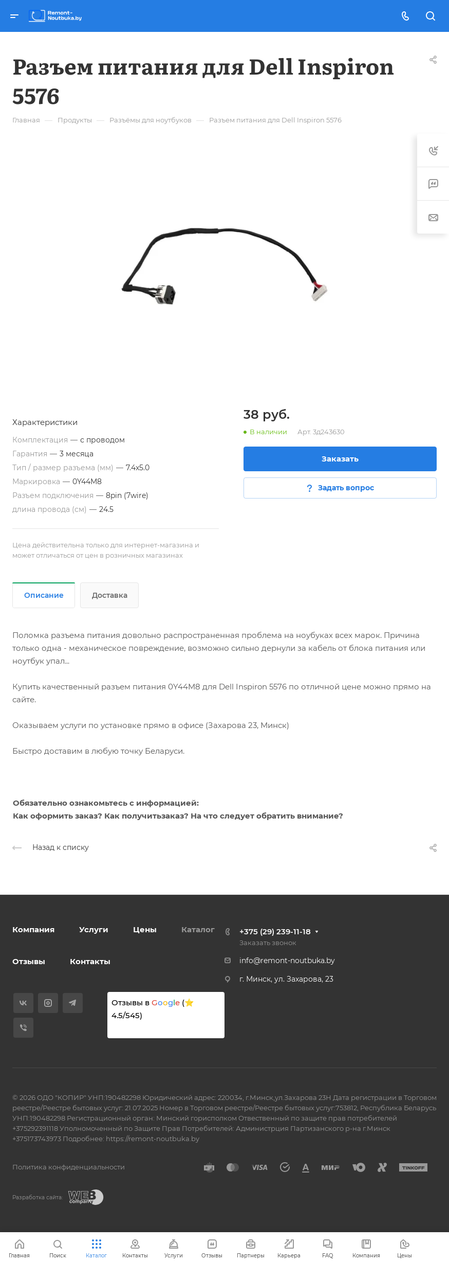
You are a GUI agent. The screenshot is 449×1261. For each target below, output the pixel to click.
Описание (44, 595)
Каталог (198, 929)
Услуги (93, 929)
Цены (145, 929)
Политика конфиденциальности (68, 1167)
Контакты (90, 961)
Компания (33, 929)
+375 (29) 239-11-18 (275, 931)
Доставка (109, 595)
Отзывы (28, 961)
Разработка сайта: (37, 1197)
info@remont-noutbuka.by (287, 960)
